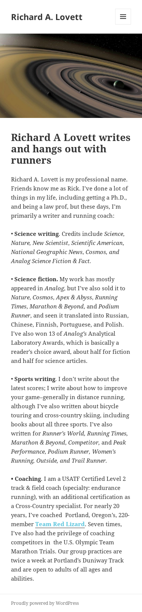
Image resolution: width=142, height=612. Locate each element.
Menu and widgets (123, 24)
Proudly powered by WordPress (45, 603)
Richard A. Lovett (47, 16)
